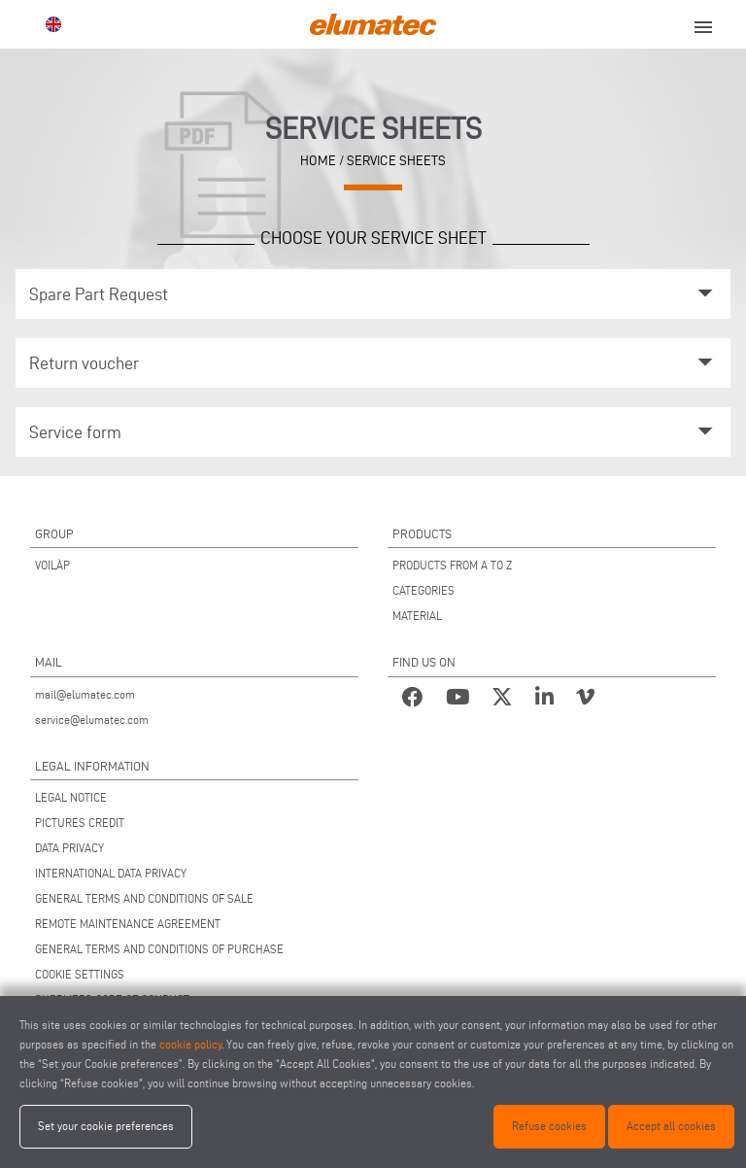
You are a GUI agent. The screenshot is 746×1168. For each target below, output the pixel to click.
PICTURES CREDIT (79, 822)
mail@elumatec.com (85, 694)
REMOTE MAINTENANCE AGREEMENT (127, 923)
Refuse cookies (549, 1125)
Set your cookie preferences (106, 1125)
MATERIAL (417, 615)
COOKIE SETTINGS (79, 974)
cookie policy (190, 1044)
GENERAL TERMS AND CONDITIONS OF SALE (144, 898)
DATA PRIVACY (69, 848)
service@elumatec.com (92, 719)
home (318, 160)
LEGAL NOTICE (71, 797)
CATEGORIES (423, 590)
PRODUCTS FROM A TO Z (452, 565)
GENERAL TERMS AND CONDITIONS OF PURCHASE (159, 949)
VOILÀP (52, 565)
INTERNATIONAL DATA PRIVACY (110, 873)
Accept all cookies (671, 1125)
